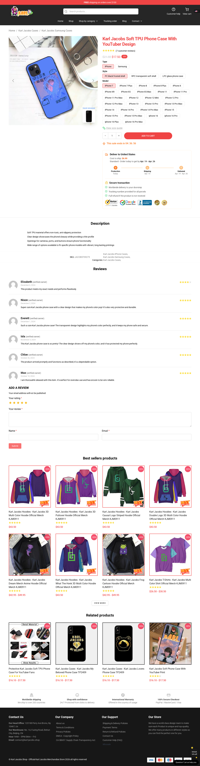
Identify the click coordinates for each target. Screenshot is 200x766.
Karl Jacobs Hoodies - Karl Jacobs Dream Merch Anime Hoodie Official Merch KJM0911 (28, 583)
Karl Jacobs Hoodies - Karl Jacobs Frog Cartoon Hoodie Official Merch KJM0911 (123, 583)
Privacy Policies (63, 732)
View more (100, 603)
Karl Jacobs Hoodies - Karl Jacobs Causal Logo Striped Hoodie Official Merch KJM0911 (121, 515)
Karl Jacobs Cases (28, 30)
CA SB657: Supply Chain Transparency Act (75, 740)
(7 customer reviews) (125, 51)
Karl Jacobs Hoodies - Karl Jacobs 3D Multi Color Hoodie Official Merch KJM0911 (29, 515)
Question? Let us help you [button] (186, 762)
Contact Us (108, 736)
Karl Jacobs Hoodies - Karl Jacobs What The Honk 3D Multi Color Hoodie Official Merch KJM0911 (76, 583)
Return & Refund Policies (114, 732)
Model (105, 81)
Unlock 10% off (194, 753)
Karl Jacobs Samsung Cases (57, 30)
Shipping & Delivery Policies (115, 723)
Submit (15, 446)
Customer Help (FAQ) (112, 740)
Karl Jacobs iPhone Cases (115, 254)
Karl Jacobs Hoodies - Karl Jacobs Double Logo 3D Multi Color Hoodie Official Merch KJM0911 (168, 515)
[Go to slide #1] (45, 131)
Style (104, 71)
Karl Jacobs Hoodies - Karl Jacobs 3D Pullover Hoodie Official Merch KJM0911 (76, 515)
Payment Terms (110, 727)
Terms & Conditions (65, 727)
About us (60, 723)
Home (12, 30)
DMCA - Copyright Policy (67, 736)
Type (104, 61)
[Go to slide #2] (61, 131)
